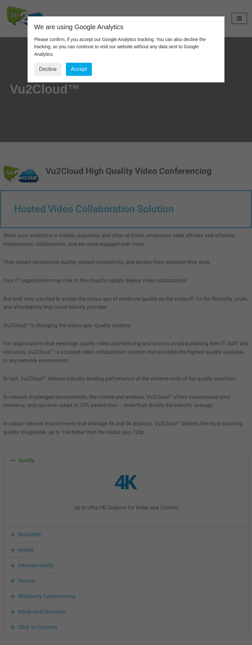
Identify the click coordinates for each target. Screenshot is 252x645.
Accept (79, 69)
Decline (47, 69)
